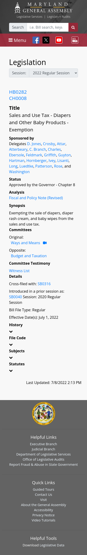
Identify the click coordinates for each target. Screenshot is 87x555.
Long (13, 166)
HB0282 (18, 92)
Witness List (19, 270)
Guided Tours (43, 489)
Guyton (64, 155)
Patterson (43, 166)
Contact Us (43, 494)
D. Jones (34, 143)
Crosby (49, 143)
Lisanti (62, 160)
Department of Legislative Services (43, 454)
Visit (43, 499)
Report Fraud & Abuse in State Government (43, 464)
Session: (19, 72)
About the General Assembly (43, 504)
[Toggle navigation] (17, 40)
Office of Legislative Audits (43, 459)
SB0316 (44, 283)
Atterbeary (18, 149)
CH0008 (18, 98)
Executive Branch (43, 444)
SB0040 (15, 296)
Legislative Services (29, 16)
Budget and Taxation (29, 255)
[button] (43, 332)
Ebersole (16, 155)
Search (18, 27)
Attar (61, 143)
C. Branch (37, 149)
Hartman (16, 160)
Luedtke (26, 166)
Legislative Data (52, 545)
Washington (19, 171)
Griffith (50, 155)
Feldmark (34, 155)
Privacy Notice (43, 515)
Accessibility (43, 509)
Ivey (51, 160)
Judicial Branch (43, 449)
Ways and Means (25, 242)
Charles (54, 149)
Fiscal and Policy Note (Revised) (36, 197)
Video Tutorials (43, 520)
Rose (58, 166)
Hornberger (36, 160)
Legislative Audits (58, 16)
